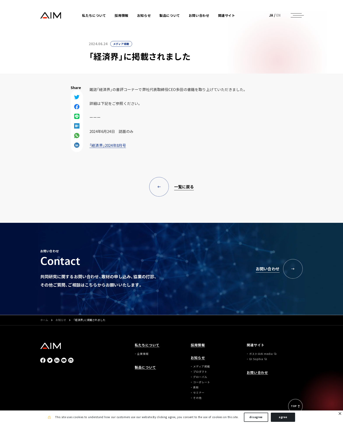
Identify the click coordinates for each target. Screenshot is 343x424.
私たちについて (147, 345)
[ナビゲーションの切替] (296, 15)
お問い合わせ (199, 15)
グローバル (200, 377)
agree (283, 417)
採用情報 (121, 15)
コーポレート (201, 382)
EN (278, 15)
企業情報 (143, 354)
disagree (255, 417)
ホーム (44, 320)
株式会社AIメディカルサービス (50, 15)
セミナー (199, 393)
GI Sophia (256, 359)
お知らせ (61, 320)
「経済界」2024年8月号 (107, 145)
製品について (169, 15)
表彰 (196, 387)
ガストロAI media (261, 354)
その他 (197, 398)
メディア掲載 (121, 44)
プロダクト (200, 372)
